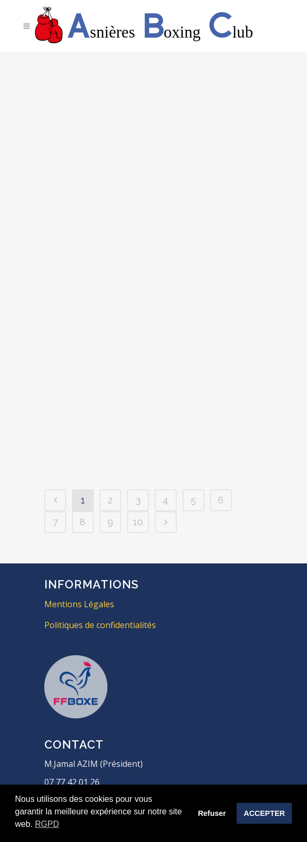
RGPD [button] (47, 824)
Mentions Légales (79, 604)
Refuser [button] (212, 813)
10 (138, 521)
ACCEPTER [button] (264, 813)
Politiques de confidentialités (100, 625)
